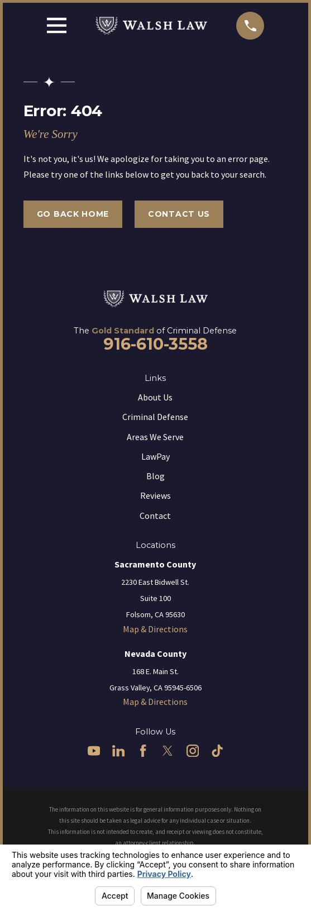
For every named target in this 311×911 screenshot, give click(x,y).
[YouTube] (94, 751)
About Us (155, 397)
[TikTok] (217, 751)
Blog (155, 475)
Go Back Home (73, 214)
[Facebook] (143, 751)
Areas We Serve (155, 436)
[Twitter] (167, 751)
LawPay (155, 456)
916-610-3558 (155, 344)
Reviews (155, 495)
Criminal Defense (155, 416)
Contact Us (179, 214)
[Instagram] (192, 751)
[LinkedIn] (118, 751)
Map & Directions (155, 629)
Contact (155, 515)
